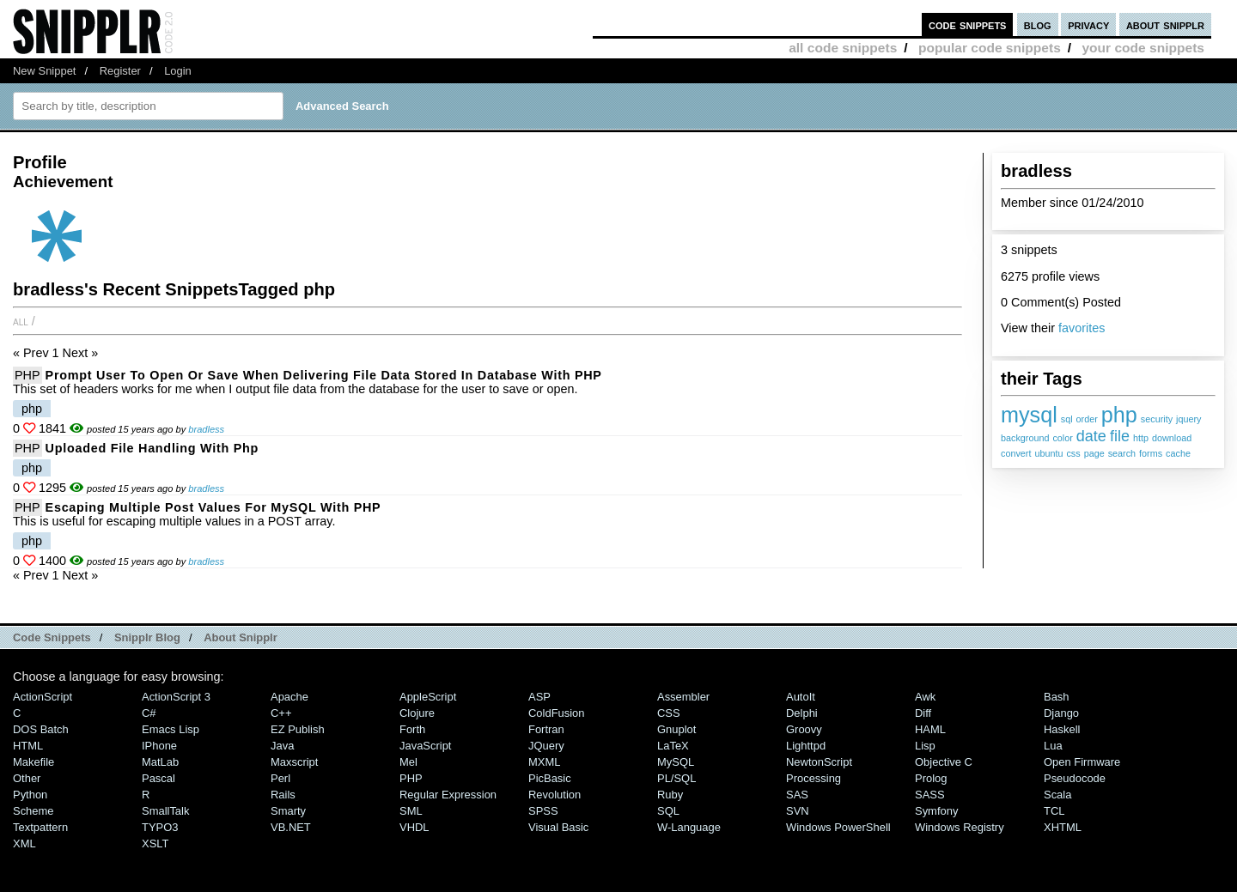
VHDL (414, 827)
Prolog (931, 778)
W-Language (689, 827)
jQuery (546, 745)
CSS (668, 713)
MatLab (160, 761)
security (1157, 419)
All (20, 321)
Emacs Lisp (170, 729)
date (1091, 436)
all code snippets (843, 47)
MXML (544, 761)
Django (1061, 713)
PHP (27, 375)
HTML (28, 745)
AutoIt (800, 696)
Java (282, 745)
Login (178, 70)
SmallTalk (165, 810)
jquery (1188, 419)
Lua (1053, 745)
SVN (797, 810)
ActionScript (42, 696)
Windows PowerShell (838, 827)
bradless (206, 429)
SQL (668, 810)
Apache (289, 696)
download (1171, 438)
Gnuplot (676, 729)
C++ (281, 713)
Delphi (802, 713)
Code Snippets (52, 637)
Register (120, 70)
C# (149, 713)
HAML (930, 729)
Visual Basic (558, 827)
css (1073, 453)
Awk (925, 696)
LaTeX (673, 745)
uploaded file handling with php (152, 448)
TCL (1054, 810)
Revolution (554, 794)
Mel (408, 761)
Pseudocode (1075, 778)
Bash (1056, 696)
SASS (930, 794)
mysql (1029, 415)
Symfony (936, 810)
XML (24, 843)
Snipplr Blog (147, 637)
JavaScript (425, 745)
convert (1016, 453)
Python (30, 794)
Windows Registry (959, 827)
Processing (813, 778)
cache (1178, 453)
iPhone (159, 745)
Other (26, 778)
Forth (412, 729)
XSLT (155, 843)
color (1062, 438)
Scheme (33, 810)
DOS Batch (41, 729)
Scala (1057, 794)
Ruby (670, 794)
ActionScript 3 (176, 696)
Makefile (33, 761)
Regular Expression (448, 794)
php (1119, 415)
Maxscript (294, 761)
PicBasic (549, 778)
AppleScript (427, 696)
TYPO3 (160, 827)
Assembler (683, 696)
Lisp (925, 745)
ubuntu (1048, 453)
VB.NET (291, 827)
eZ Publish (298, 729)
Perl (280, 778)
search (1122, 453)
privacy (1088, 24)
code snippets (968, 24)
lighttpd (806, 745)
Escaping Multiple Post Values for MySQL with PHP (213, 507)
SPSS (543, 810)
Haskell (1062, 729)
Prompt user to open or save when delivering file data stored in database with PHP (324, 375)
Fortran (546, 729)
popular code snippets (989, 47)
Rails (283, 794)
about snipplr (1165, 24)
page (1094, 453)
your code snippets (1143, 47)
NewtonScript (819, 761)
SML (411, 810)
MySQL (675, 761)
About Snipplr (240, 637)
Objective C (943, 761)
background (1025, 438)
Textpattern (40, 827)
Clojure (417, 713)
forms (1150, 453)
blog (1037, 24)
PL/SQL (676, 778)
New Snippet (44, 70)
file (1120, 436)
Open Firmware (1082, 761)
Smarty (288, 810)
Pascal (158, 778)
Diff (923, 713)
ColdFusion (556, 713)
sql (1067, 419)
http (1141, 438)
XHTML (1063, 827)
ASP (539, 696)
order (1087, 419)
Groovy (804, 729)
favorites (1081, 328)
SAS (797, 794)
